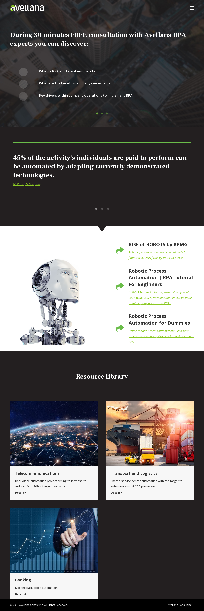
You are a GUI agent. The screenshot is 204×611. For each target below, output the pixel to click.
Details (20, 492)
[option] (102, 173)
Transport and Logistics (134, 473)
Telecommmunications (37, 473)
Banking (23, 580)
